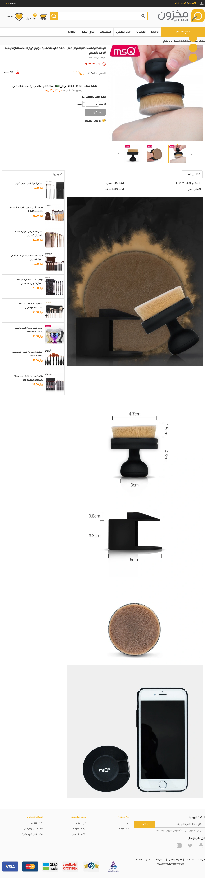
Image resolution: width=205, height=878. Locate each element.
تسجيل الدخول (179, 3)
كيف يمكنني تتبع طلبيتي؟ (32, 834)
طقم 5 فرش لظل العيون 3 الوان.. (29, 183)
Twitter (190, 845)
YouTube (201, 845)
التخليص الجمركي (79, 834)
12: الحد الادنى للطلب (94, 97)
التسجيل (192, 3)
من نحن (126, 823)
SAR (94, 73)
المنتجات (141, 32)
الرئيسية (155, 32)
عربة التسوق (31, 16)
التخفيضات (105, 32)
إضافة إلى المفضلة (93, 121)
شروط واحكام (81, 823)
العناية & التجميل (180, 41)
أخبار (148, 859)
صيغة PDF (11, 72)
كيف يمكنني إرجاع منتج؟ (33, 829)
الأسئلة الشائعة (37, 823)
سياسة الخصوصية (79, 829)
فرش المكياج (167, 41)
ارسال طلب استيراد (92, 63)
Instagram (179, 845)
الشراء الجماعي (123, 32)
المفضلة (9, 17)
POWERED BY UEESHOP (170, 864)
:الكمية (102, 104)
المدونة (72, 32)
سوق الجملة (88, 32)
